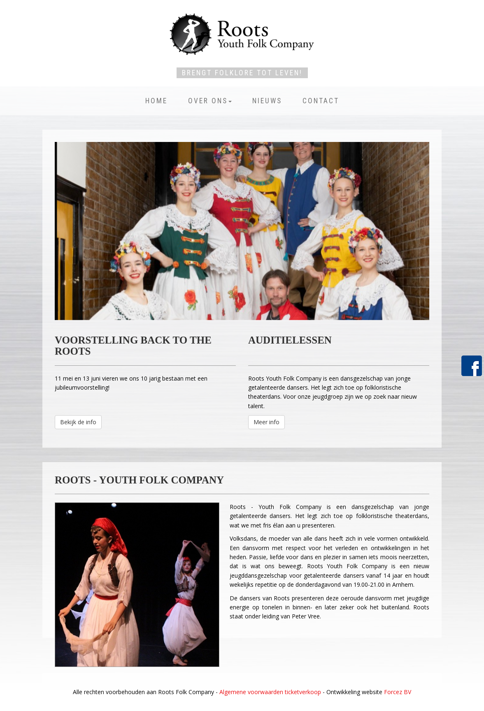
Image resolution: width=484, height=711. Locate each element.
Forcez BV (397, 692)
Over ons (210, 101)
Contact (320, 101)
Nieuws (267, 101)
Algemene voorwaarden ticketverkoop (270, 692)
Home (156, 101)
